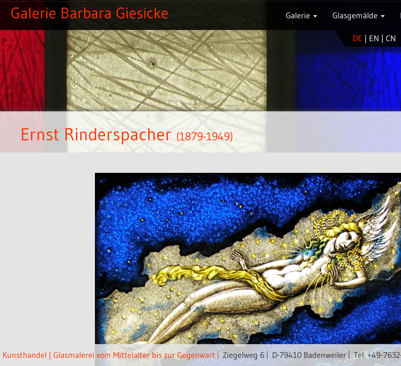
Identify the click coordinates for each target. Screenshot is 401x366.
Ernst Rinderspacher (96, 134)
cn (391, 38)
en (374, 38)
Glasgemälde (358, 15)
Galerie (301, 15)
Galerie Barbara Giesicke (90, 13)
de (357, 38)
